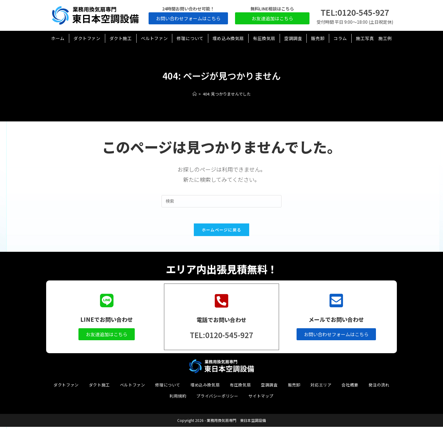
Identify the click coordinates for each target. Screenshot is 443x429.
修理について (167, 387)
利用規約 (178, 398)
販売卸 (294, 387)
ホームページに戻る (221, 232)
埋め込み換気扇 (205, 387)
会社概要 (349, 387)
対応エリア (320, 387)
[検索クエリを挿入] (221, 201)
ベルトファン (132, 387)
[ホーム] (195, 94)
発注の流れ (379, 387)
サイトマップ (260, 398)
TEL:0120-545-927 (355, 12)
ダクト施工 (99, 387)
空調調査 (269, 387)
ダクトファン (66, 387)
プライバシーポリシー (217, 398)
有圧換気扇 (240, 387)
